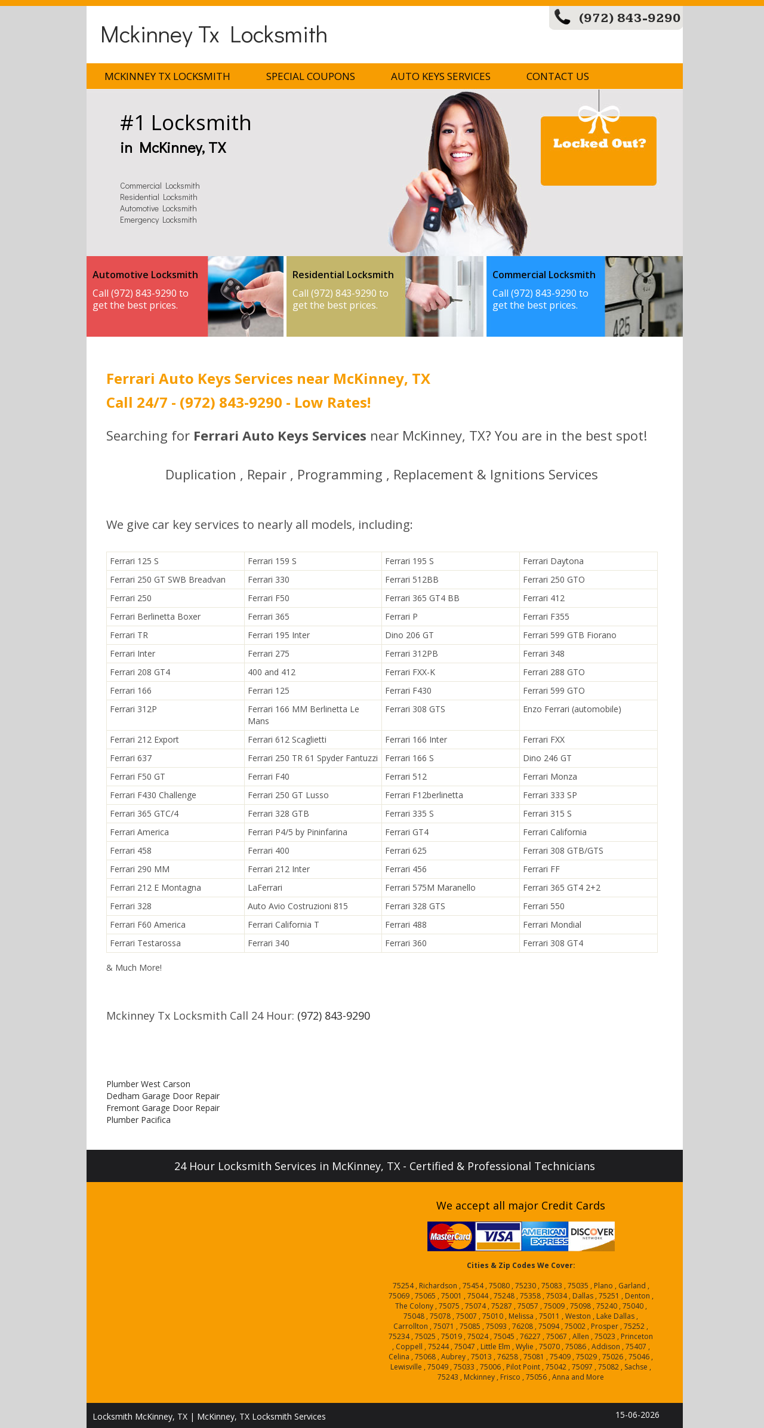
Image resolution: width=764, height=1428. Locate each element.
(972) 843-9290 (630, 18)
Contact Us (557, 76)
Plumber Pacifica (138, 1119)
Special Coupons (310, 76)
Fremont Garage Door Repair (163, 1107)
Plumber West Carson (148, 1084)
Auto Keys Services (441, 76)
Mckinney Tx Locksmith (214, 33)
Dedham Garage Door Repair (163, 1095)
